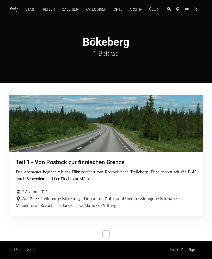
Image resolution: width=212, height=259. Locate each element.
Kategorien (96, 9)
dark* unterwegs (22, 250)
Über (153, 9)
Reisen (49, 9)
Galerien (70, 9)
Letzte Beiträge (182, 250)
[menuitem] (31, 9)
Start (30, 9)
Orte (118, 9)
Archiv (135, 9)
